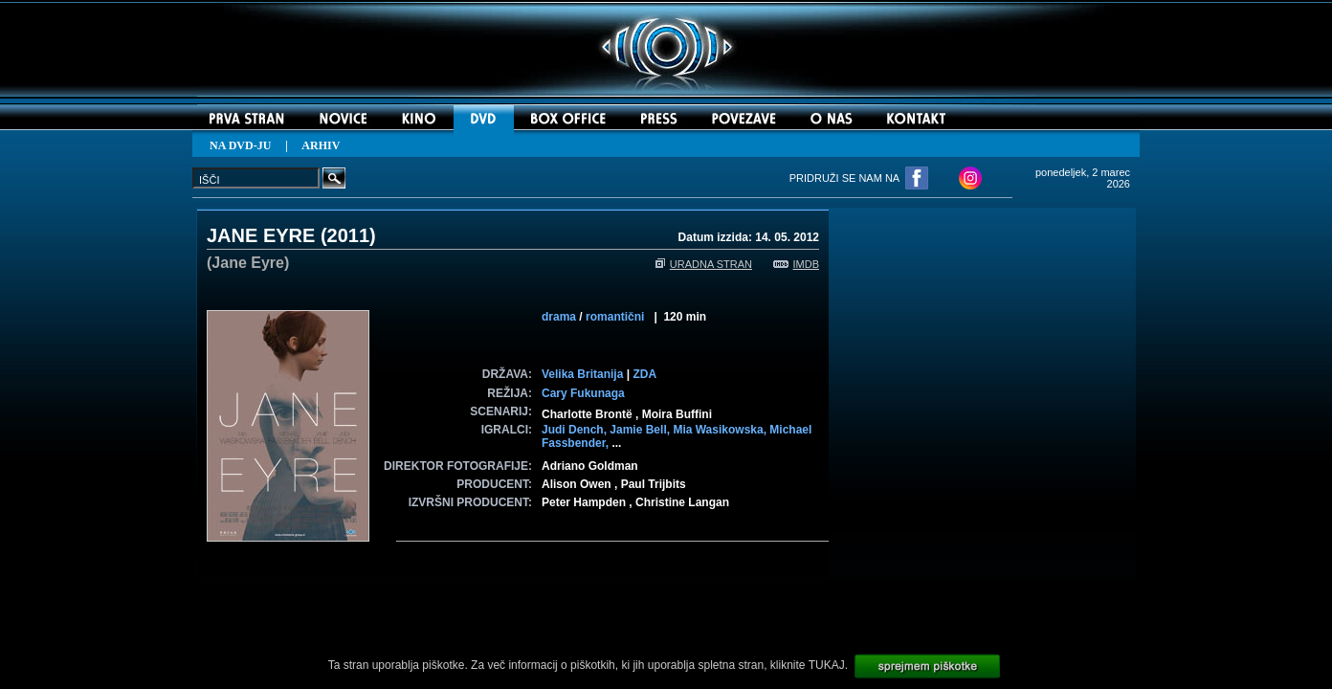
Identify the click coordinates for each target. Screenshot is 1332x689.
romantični (615, 316)
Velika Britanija (582, 374)
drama (559, 316)
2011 (348, 235)
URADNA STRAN (703, 264)
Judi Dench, (576, 429)
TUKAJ (827, 665)
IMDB (796, 264)
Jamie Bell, (641, 429)
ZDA (644, 374)
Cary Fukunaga (583, 393)
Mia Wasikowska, (721, 429)
